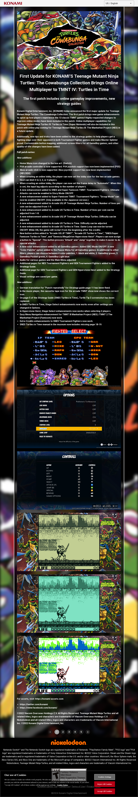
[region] (69, 784)
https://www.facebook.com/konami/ (38, 707)
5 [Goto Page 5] (81, 732)
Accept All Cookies (104, 791)
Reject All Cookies (104, 784)
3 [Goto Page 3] (69, 732)
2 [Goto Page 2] (63, 732)
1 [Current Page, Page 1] (56, 732)
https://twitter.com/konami (34, 704)
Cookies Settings (104, 777)
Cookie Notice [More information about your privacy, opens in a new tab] (62, 785)
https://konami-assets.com (49, 699)
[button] (119, 3)
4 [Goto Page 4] (75, 732)
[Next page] (88, 732)
